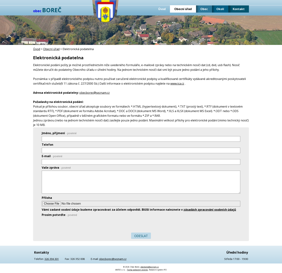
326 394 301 (51, 259)
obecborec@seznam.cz (94, 93)
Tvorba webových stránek (137, 270)
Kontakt (239, 9)
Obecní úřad (183, 9)
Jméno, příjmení (59, 133)
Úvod (162, 9)
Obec (204, 9)
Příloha (47, 198)
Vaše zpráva (56, 168)
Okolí (220, 9)
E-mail (52, 156)
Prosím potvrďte (59, 215)
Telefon (47, 145)
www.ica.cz (177, 83)
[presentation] (69, 225)
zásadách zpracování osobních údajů (209, 210)
